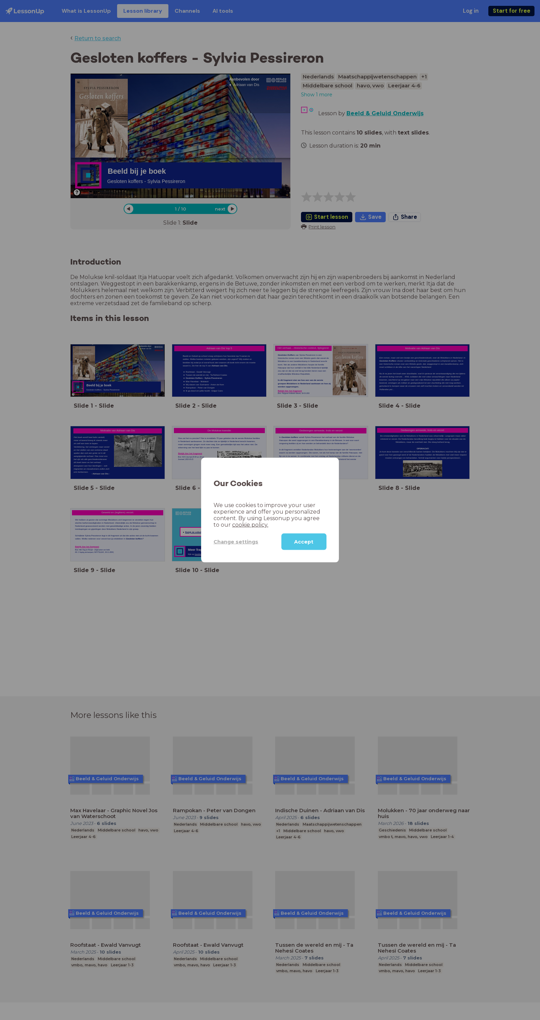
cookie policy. (250, 525)
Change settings (236, 541)
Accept (303, 542)
